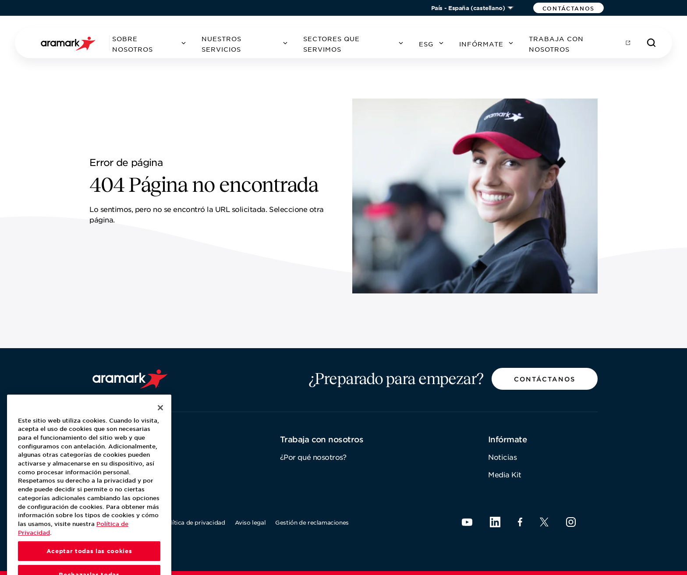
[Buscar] (651, 42)
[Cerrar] (160, 421)
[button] (568, 8)
